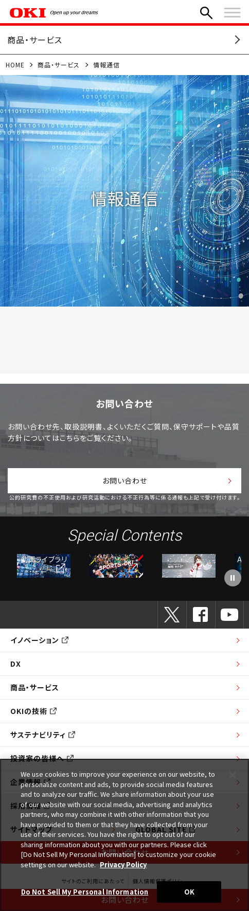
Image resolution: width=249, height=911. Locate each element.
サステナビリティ (42, 734)
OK (189, 892)
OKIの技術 (33, 711)
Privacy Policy (123, 864)
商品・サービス (59, 64)
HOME (15, 64)
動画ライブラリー (44, 565)
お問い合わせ (124, 480)
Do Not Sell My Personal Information (85, 892)
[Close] (232, 775)
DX (15, 663)
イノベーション (39, 640)
